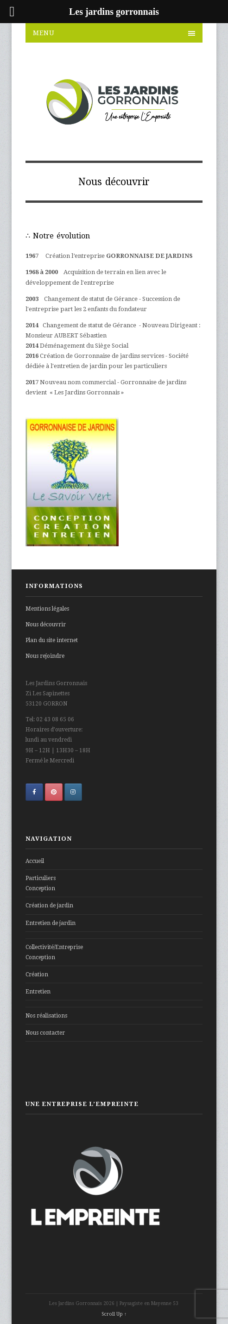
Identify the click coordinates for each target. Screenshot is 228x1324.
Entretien (38, 991)
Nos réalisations (46, 1015)
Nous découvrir (45, 624)
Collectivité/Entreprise (54, 947)
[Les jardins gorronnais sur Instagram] (73, 792)
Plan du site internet (51, 640)
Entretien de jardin (50, 923)
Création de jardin (49, 905)
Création (36, 974)
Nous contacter (45, 1033)
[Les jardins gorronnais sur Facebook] (34, 792)
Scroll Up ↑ (114, 1314)
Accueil (34, 861)
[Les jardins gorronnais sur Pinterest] (54, 792)
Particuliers (40, 878)
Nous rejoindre (44, 656)
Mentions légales (47, 609)
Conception (40, 888)
